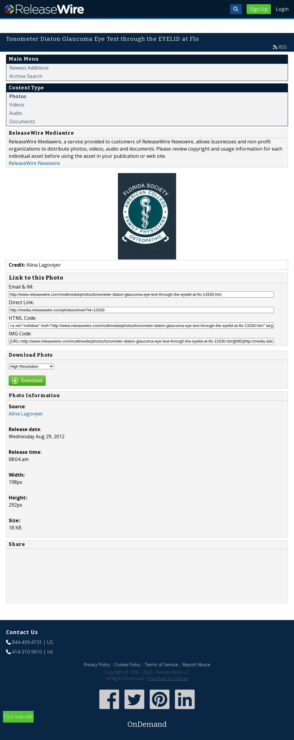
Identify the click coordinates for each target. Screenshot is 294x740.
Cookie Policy (127, 664)
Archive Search (25, 76)
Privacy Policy (97, 664)
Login (282, 9)
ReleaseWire (44, 9)
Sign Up (259, 9)
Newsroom (157, 24)
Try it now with (147, 721)
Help (184, 24)
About (206, 24)
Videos (16, 104)
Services (99, 24)
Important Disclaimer (168, 678)
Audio (15, 113)
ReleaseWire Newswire (34, 163)
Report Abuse (196, 664)
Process (127, 24)
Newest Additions (29, 67)
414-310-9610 (27, 652)
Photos (17, 96)
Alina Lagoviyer (26, 413)
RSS (282, 47)
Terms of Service (161, 664)
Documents (22, 121)
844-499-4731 (27, 642)
